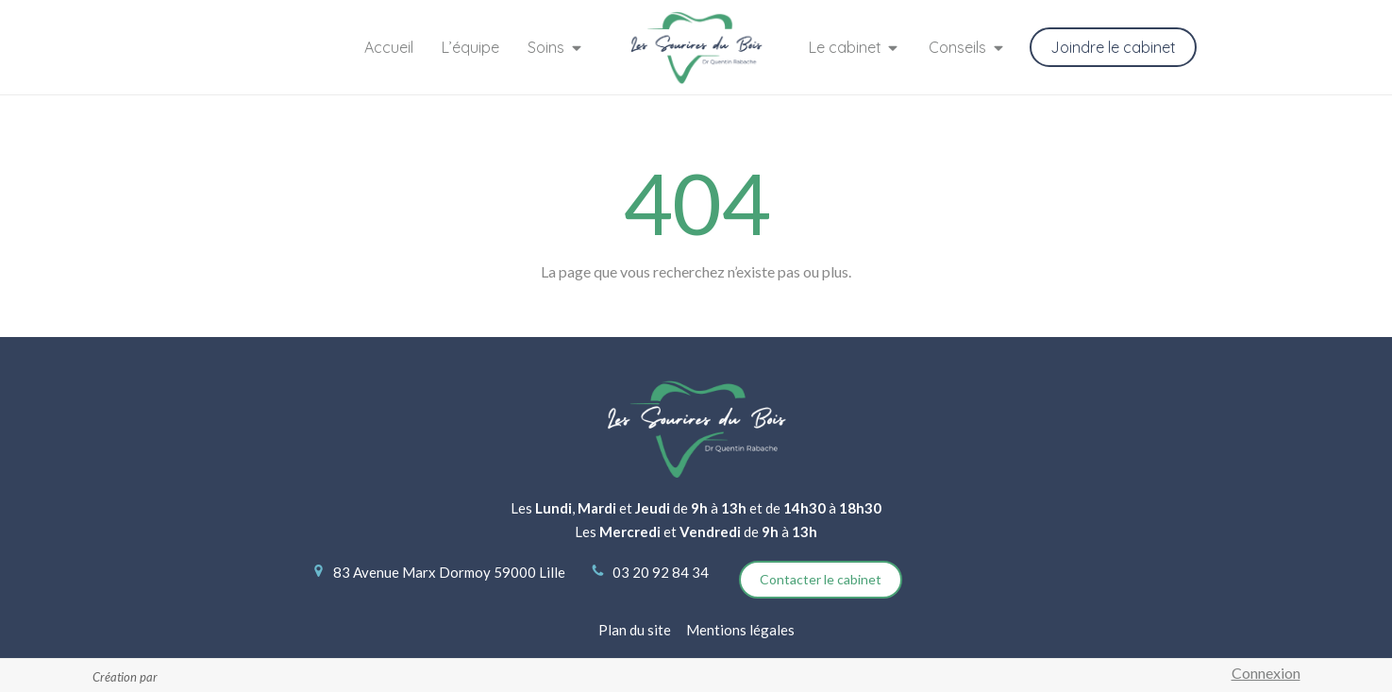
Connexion (1266, 673)
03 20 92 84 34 (660, 572)
